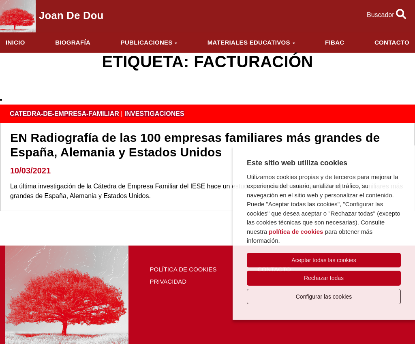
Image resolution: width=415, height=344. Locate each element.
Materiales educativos (249, 42)
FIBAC (334, 42)
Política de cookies (183, 269)
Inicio (15, 42)
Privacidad (168, 281)
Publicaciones (147, 42)
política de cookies (296, 231)
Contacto (391, 42)
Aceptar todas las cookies (323, 260)
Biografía (72, 42)
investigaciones (154, 113)
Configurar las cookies (324, 296)
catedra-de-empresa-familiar (64, 113)
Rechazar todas (324, 278)
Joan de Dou (71, 15)
